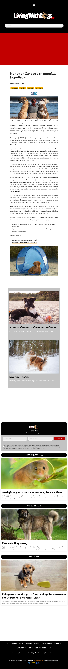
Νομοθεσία (39, 88)
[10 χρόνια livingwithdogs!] (34, 15)
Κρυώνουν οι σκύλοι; (19, 376)
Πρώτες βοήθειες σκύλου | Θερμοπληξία (24, 242)
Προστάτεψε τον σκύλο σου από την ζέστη (25, 240)
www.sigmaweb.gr (38, 660)
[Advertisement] (34, 49)
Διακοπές (30, 88)
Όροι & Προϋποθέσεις (34, 653)
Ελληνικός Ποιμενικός (14, 543)
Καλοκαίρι (14, 88)
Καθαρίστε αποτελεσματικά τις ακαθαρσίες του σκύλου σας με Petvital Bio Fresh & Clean (34, 595)
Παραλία (22, 88)
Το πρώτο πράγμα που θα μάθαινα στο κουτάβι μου (32, 327)
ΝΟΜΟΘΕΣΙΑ (20, 83)
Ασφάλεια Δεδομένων (49, 653)
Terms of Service (8, 443)
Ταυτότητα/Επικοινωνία (19, 653)
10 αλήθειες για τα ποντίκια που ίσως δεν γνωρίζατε (32, 492)
